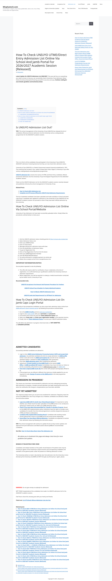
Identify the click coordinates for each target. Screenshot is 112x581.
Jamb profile (31, 314)
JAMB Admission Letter (50, 367)
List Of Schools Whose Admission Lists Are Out (37, 500)
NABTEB (95, 4)
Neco (101, 4)
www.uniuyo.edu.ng (39, 566)
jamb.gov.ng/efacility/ (46, 312)
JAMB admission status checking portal (27, 308)
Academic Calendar (49, 4)
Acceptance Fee (61, 4)
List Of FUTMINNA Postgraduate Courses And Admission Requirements (82, 63)
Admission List (71, 4)
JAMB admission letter (32, 361)
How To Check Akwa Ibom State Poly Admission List (37, 431)
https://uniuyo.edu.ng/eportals (59, 239)
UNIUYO (20, 566)
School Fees (59, 12)
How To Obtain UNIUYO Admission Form (42, 292)
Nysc (63, 8)
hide (25, 108)
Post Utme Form (71, 8)
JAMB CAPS (62, 367)
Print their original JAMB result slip (30, 368)
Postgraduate (93, 8)
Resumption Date (49, 12)
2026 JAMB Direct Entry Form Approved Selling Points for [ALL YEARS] (84, 47)
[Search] (91, 23)
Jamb (89, 4)
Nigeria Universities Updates (52, 8)
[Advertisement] (42, 94)
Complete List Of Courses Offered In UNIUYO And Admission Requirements (42, 193)
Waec (66, 12)
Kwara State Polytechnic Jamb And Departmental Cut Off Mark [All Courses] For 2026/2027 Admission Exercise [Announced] (84, 71)
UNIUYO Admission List (27, 566)
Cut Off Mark (81, 4)
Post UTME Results (83, 8)
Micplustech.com (10, 7)
